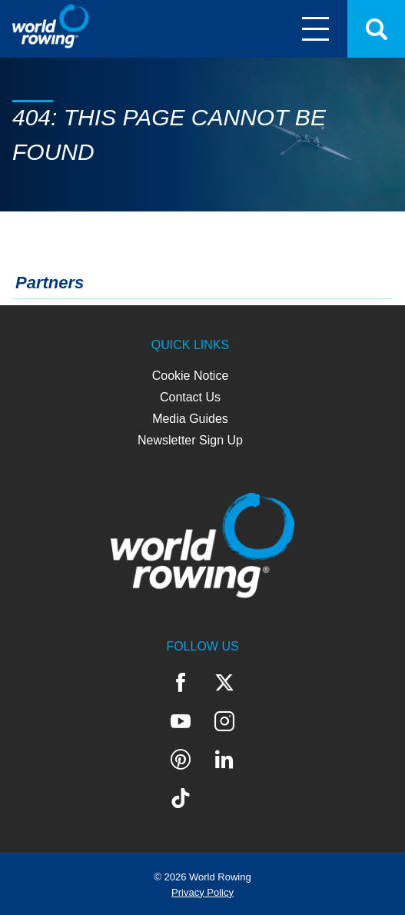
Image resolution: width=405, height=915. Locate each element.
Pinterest (181, 760)
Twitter (224, 683)
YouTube (181, 721)
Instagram (224, 721)
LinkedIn (224, 760)
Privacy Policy (202, 892)
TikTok (181, 798)
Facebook (181, 683)
